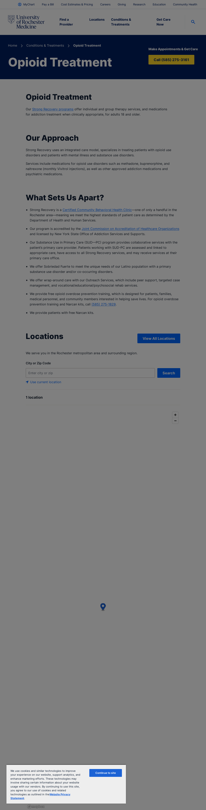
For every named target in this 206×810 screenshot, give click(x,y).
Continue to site (105, 773)
